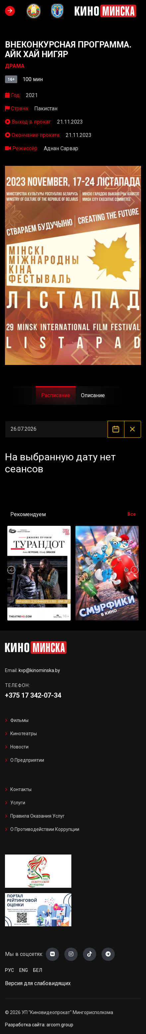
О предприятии (27, 760)
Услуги (17, 802)
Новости (19, 746)
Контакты (21, 789)
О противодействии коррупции (44, 829)
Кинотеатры (23, 733)
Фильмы (19, 720)
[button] (135, 570)
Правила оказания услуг (37, 816)
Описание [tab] (93, 395)
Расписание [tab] (55, 395)
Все (131, 514)
